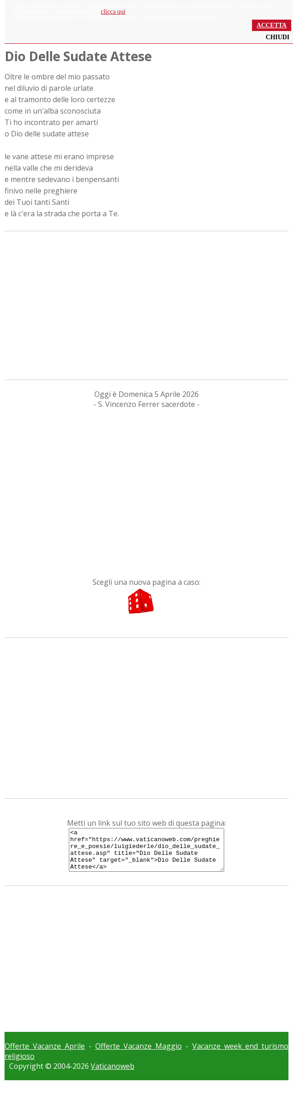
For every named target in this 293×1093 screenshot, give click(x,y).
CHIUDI (277, 37)
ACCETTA (272, 25)
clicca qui (113, 11)
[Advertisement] (146, 304)
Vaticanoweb (112, 1074)
